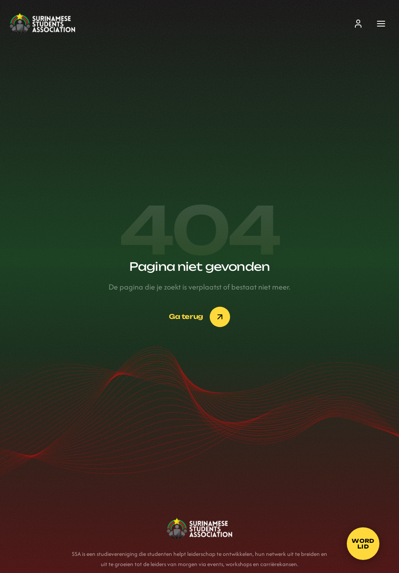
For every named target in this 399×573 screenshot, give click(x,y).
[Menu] (381, 23)
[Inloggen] (358, 24)
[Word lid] (363, 543)
